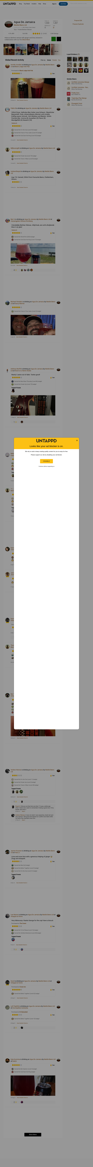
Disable (46, 461)
